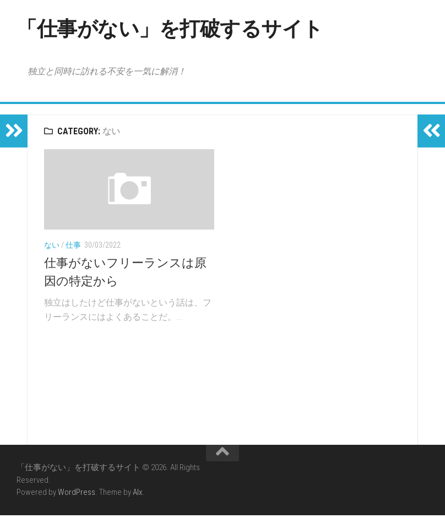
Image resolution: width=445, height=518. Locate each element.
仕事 (73, 247)
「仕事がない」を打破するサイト (191, 30)
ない (51, 247)
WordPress (76, 495)
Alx (137, 495)
